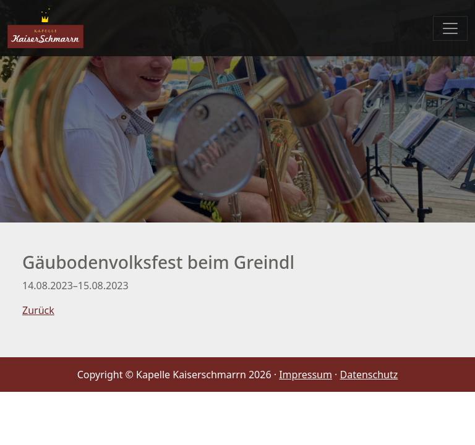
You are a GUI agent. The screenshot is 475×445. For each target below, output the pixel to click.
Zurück (38, 310)
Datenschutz (369, 374)
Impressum (305, 374)
